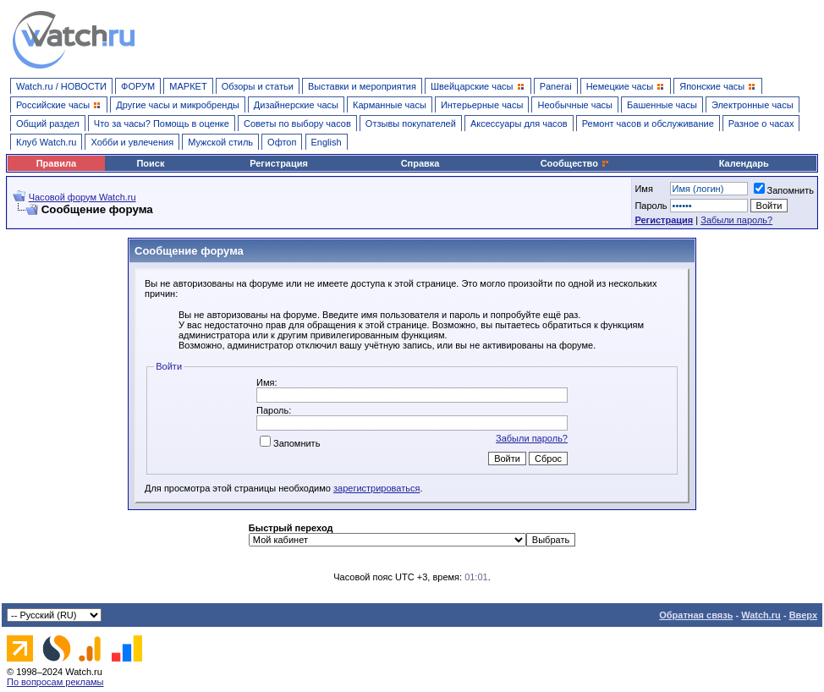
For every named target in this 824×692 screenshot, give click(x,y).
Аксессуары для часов (519, 123)
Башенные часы (662, 105)
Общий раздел (48, 123)
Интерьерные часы (482, 105)
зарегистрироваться (376, 488)
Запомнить (784, 190)
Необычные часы (575, 105)
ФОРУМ (138, 86)
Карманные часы (389, 105)
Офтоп (281, 142)
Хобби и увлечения (132, 142)
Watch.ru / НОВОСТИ (61, 86)
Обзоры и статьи (258, 86)
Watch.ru (761, 615)
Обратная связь (696, 615)
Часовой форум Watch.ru (82, 197)
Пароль (650, 205)
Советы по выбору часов (297, 123)
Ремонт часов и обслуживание (648, 123)
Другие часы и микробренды (177, 105)
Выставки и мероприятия (362, 86)
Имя (643, 189)
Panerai (556, 86)
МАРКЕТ (187, 86)
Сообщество (575, 163)
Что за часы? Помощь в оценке (161, 123)
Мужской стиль (220, 142)
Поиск (150, 163)
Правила (56, 163)
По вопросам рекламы (55, 682)
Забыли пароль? (736, 220)
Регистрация (279, 163)
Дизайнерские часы (296, 105)
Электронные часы (752, 105)
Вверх (803, 615)
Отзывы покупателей (410, 123)
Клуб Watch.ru (46, 142)
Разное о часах (761, 123)
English (326, 142)
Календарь (744, 163)
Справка (420, 163)
